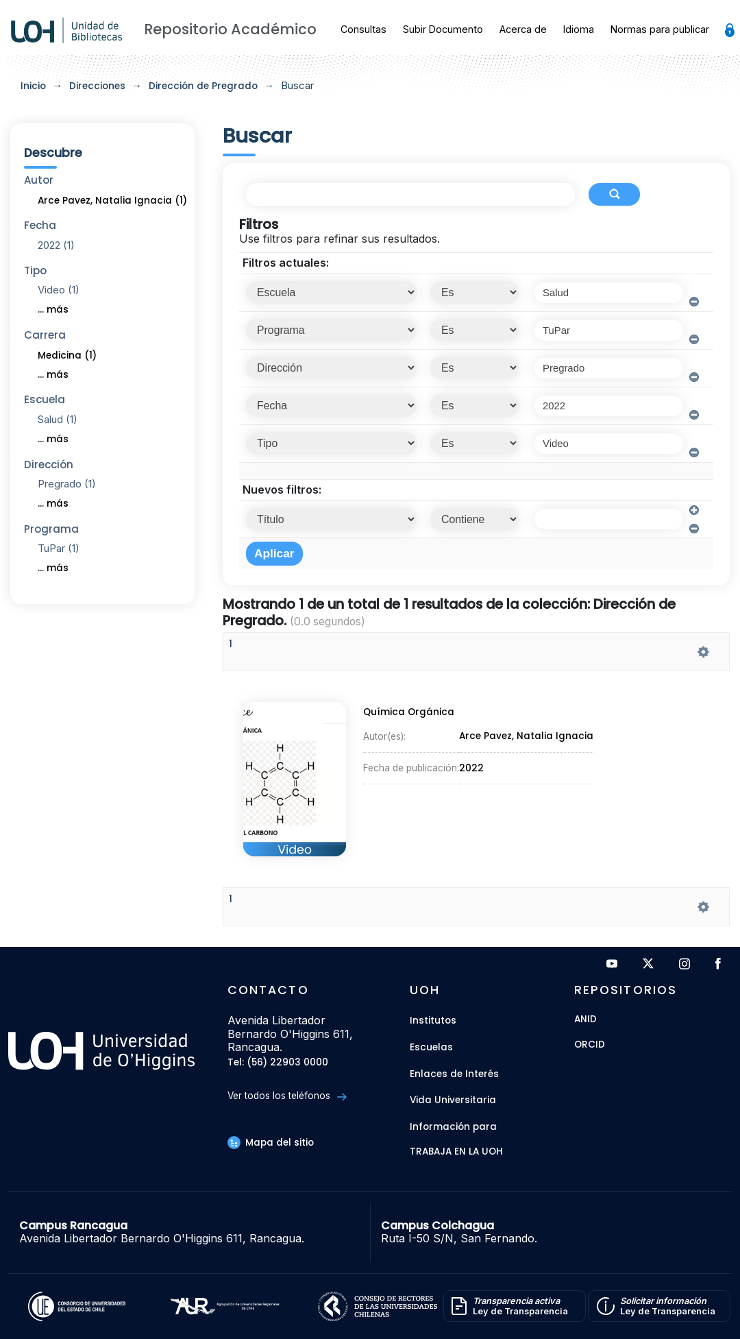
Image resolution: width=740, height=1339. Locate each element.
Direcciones (97, 86)
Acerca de (523, 29)
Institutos (433, 1020)
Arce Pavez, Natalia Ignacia (526, 741)
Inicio (33, 86)
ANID (585, 1020)
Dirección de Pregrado (203, 86)
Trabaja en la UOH (456, 1152)
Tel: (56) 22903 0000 (277, 1063)
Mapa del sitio (270, 1142)
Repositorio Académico (230, 29)
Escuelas (431, 1047)
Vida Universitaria (453, 1100)
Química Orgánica (407, 719)
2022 (471, 769)
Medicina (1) (67, 355)
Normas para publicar (659, 29)
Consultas (363, 29)
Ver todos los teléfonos (286, 1096)
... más (53, 309)
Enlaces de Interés (454, 1074)
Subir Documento (443, 29)
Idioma (578, 29)
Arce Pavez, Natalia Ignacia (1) (112, 200)
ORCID (589, 1045)
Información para (453, 1126)
